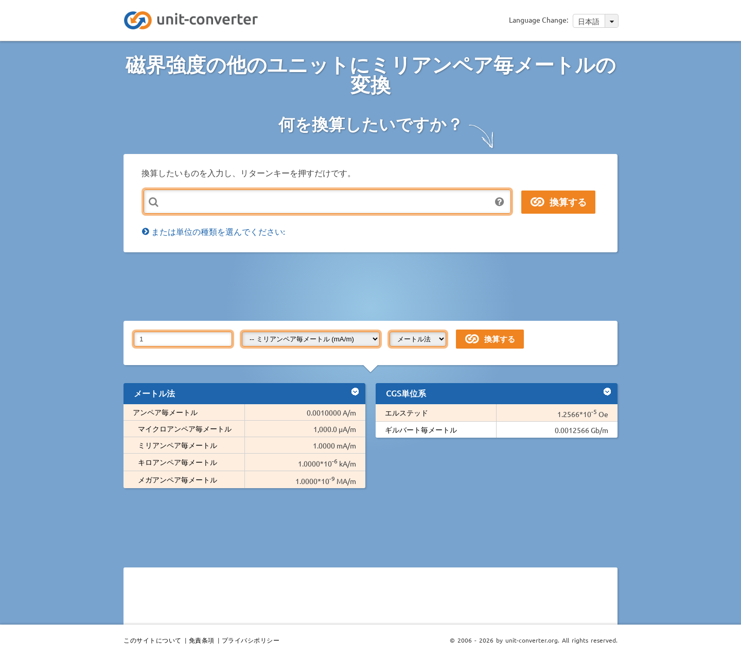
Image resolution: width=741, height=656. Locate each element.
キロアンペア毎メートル (177, 462)
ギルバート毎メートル (421, 429)
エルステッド (406, 412)
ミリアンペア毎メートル (177, 445)
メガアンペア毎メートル (177, 479)
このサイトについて (152, 640)
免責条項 (202, 640)
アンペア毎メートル (165, 412)
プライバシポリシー (251, 640)
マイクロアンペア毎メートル (185, 428)
